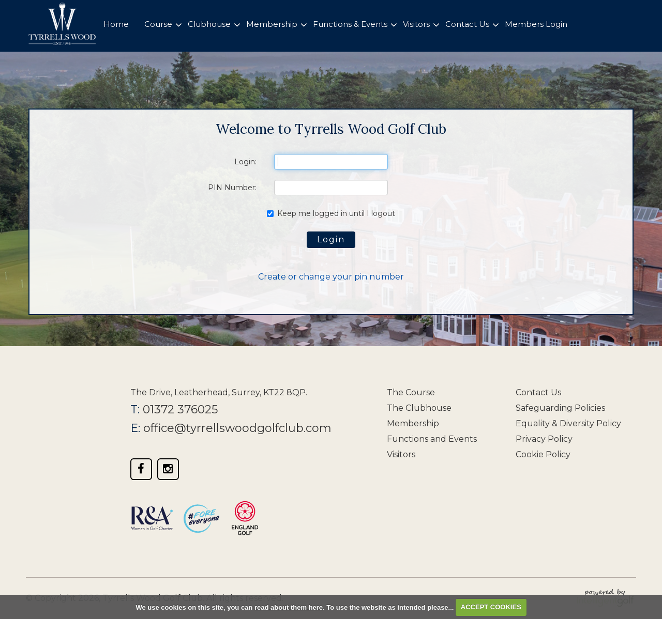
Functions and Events (432, 439)
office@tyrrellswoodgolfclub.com (237, 428)
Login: (245, 161)
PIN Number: (232, 187)
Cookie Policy (543, 454)
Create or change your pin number (331, 277)
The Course (411, 392)
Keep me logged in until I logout (331, 213)
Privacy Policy (544, 439)
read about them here (288, 607)
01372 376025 (180, 409)
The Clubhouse (419, 408)
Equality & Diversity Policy (568, 423)
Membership (413, 423)
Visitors (401, 454)
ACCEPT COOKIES (491, 607)
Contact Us (538, 392)
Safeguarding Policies (560, 408)
